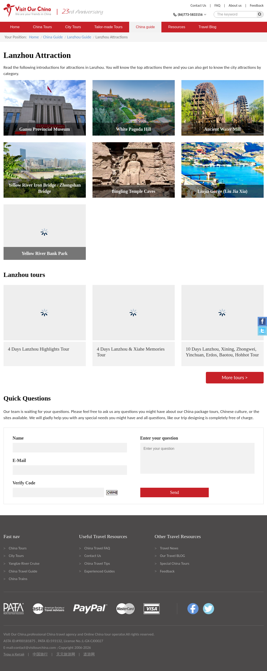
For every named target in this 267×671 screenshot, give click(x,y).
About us (235, 5)
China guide (145, 27)
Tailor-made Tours (108, 27)
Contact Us (198, 5)
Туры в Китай (14, 654)
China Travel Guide (23, 571)
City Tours (73, 27)
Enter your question (159, 438)
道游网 (89, 654)
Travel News (169, 548)
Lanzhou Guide (79, 37)
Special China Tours (174, 563)
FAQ (217, 5)
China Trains (18, 578)
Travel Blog (207, 27)
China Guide (53, 37)
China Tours (42, 27)
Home (15, 27)
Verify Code (24, 482)
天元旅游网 (65, 654)
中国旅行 (40, 654)
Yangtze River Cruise (24, 563)
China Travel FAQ (97, 548)
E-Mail (19, 460)
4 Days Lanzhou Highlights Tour (38, 349)
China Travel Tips (97, 563)
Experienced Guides (99, 571)
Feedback (257, 5)
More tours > (235, 378)
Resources (176, 27)
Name (18, 438)
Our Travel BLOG (172, 555)
